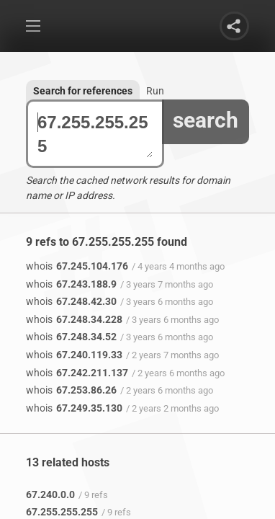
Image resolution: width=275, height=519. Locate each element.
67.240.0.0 (50, 494)
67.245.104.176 (77, 266)
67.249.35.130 (74, 408)
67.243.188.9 (71, 284)
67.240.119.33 (74, 354)
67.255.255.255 (95, 134)
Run (155, 91)
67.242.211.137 (77, 372)
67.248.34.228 (74, 319)
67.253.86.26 (71, 390)
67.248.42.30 (71, 301)
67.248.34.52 (71, 336)
